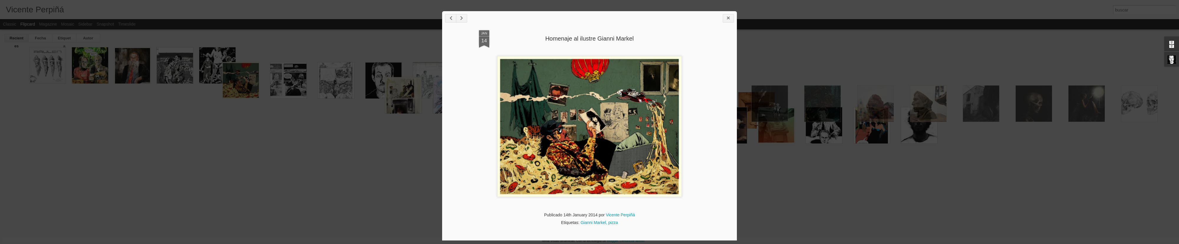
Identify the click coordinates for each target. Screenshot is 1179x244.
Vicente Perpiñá (620, 215)
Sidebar (85, 24)
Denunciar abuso (632, 241)
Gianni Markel (593, 222)
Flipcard (27, 24)
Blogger (612, 241)
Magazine (48, 24)
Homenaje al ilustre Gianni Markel (589, 38)
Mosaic (67, 24)
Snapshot (105, 24)
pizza (613, 222)
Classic (9, 24)
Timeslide (127, 24)
